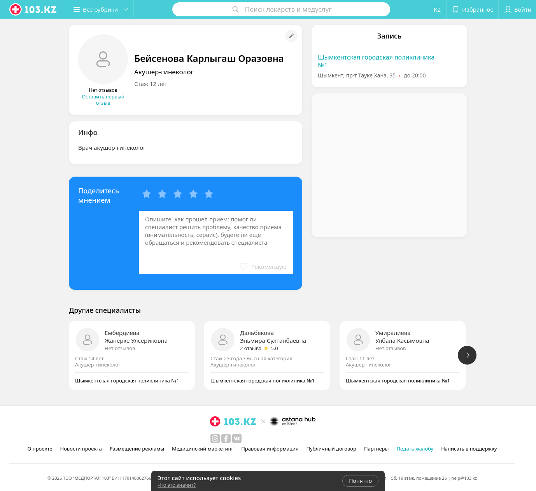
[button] (100, 9)
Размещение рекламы (137, 448)
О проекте (40, 448)
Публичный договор (331, 448)
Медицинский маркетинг (202, 448)
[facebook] (226, 438)
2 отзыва (250, 348)
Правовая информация (269, 448)
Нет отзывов (120, 348)
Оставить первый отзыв (103, 99)
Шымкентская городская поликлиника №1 (376, 61)
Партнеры (376, 448)
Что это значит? (177, 484)
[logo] (33, 9)
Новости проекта (81, 448)
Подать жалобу (414, 448)
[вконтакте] (237, 438)
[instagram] (215, 438)
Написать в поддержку (469, 448)
